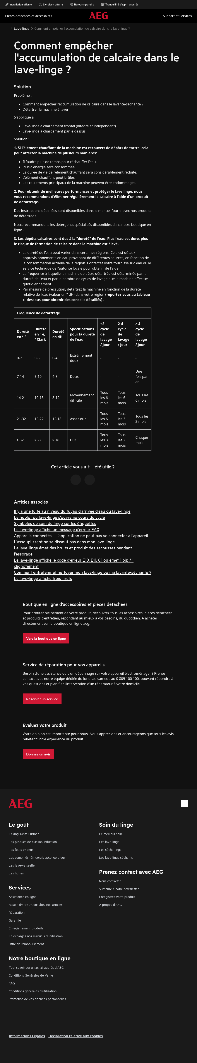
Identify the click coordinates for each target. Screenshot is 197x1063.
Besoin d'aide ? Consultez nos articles (36, 904)
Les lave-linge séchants (116, 857)
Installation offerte (18, 4)
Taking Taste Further (24, 834)
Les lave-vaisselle (22, 865)
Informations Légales (27, 1036)
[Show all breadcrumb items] (7, 28)
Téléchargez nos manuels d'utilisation (36, 936)
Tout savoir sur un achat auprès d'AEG (36, 967)
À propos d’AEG (110, 904)
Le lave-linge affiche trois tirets (43, 578)
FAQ (12, 983)
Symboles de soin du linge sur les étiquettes (55, 523)
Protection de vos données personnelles (37, 999)
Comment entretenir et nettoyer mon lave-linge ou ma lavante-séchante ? (82, 572)
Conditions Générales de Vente (31, 975)
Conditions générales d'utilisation (33, 991)
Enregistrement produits (26, 928)
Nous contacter (110, 881)
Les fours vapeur (21, 849)
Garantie (15, 920)
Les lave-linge (109, 841)
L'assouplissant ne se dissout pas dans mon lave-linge (64, 541)
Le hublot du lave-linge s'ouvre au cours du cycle (59, 517)
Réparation (16, 912)
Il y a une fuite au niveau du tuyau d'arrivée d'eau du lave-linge (72, 511)
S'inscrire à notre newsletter (119, 889)
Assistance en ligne (22, 896)
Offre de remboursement (26, 944)
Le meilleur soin (110, 834)
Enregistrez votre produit (117, 896)
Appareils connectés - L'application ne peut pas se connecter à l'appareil (81, 535)
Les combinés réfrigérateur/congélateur (37, 857)
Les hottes (16, 873)
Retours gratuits (82, 4)
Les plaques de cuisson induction (33, 841)
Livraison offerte (51, 4)
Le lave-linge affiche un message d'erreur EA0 (56, 529)
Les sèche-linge (110, 849)
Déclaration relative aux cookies (75, 1036)
